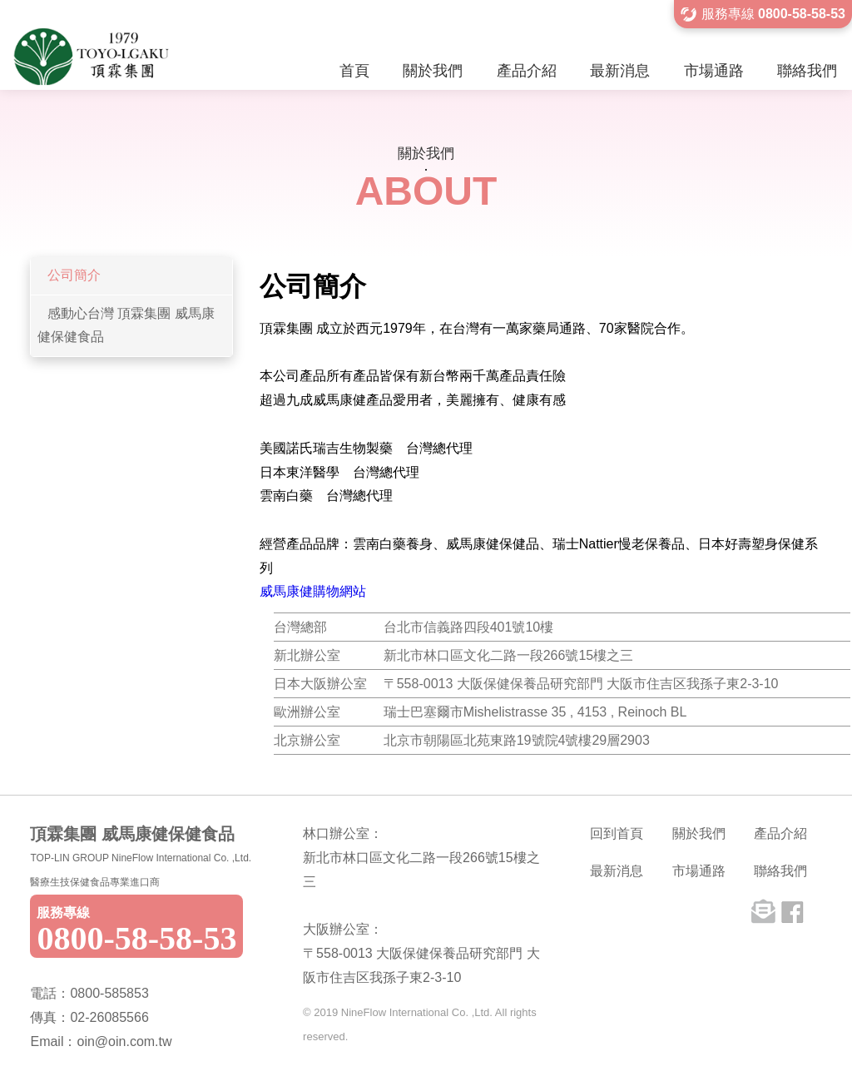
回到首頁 (616, 833)
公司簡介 (74, 275)
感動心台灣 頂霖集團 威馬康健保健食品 (125, 325)
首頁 (354, 70)
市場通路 (714, 70)
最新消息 (620, 70)
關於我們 (433, 70)
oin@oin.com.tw (124, 1041)
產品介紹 (527, 70)
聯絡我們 (807, 70)
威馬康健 (286, 591)
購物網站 (339, 591)
